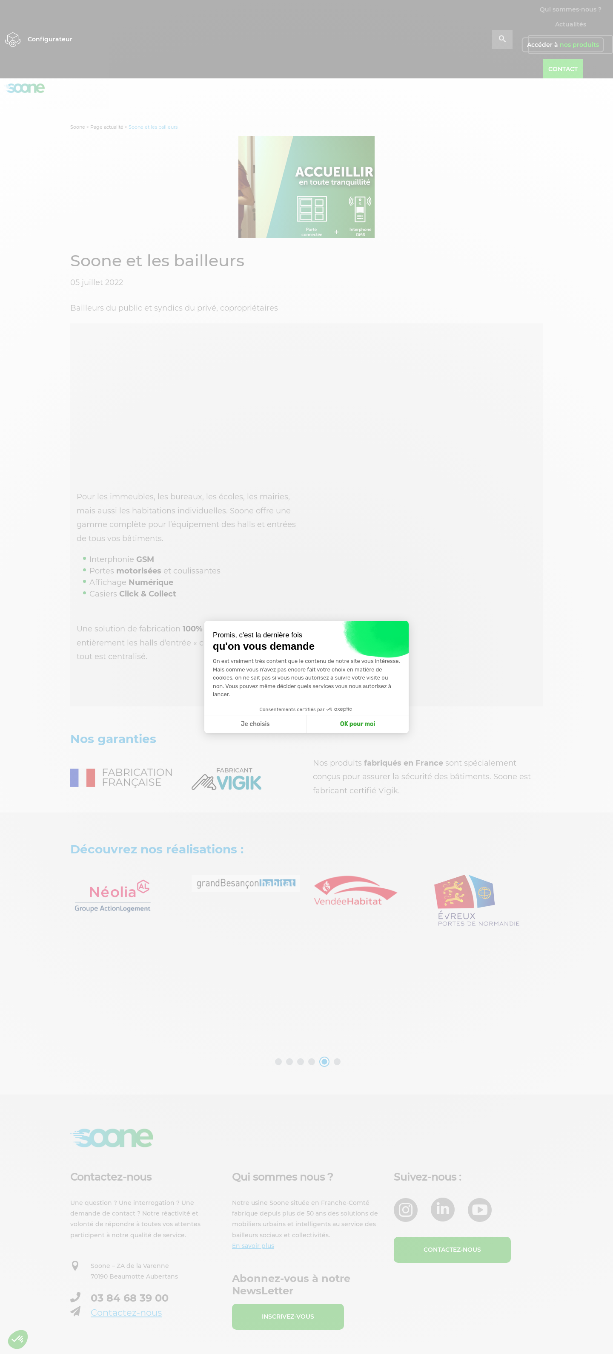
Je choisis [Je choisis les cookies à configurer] (255, 724)
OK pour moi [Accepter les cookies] (357, 724)
